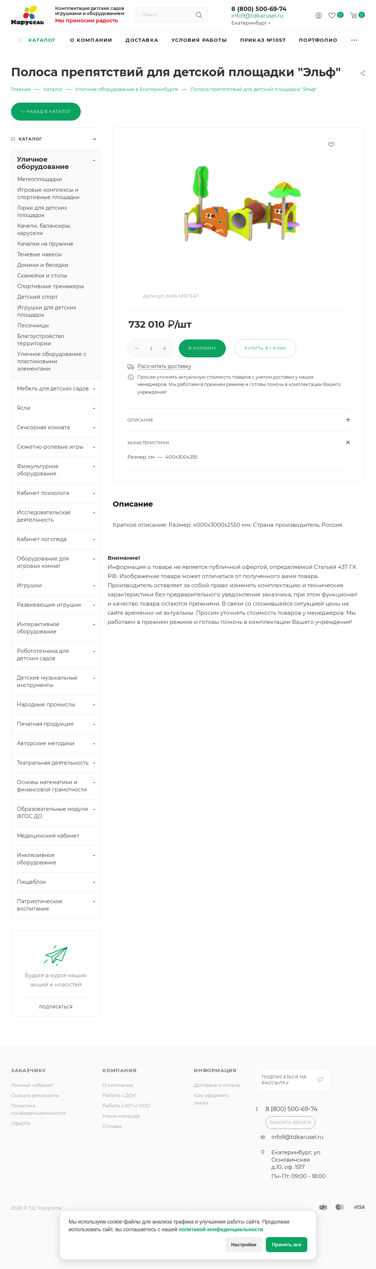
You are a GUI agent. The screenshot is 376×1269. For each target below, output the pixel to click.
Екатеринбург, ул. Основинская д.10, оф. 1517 (296, 1159)
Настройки (244, 1244)
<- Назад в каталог (46, 111)
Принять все (286, 1244)
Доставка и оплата (217, 1085)
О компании (117, 1085)
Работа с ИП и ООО (126, 1105)
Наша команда (121, 1116)
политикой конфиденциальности (221, 1229)
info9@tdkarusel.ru (257, 15)
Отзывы (112, 1126)
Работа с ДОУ (119, 1095)
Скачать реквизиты (35, 1095)
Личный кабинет (32, 1085)
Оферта (20, 1123)
